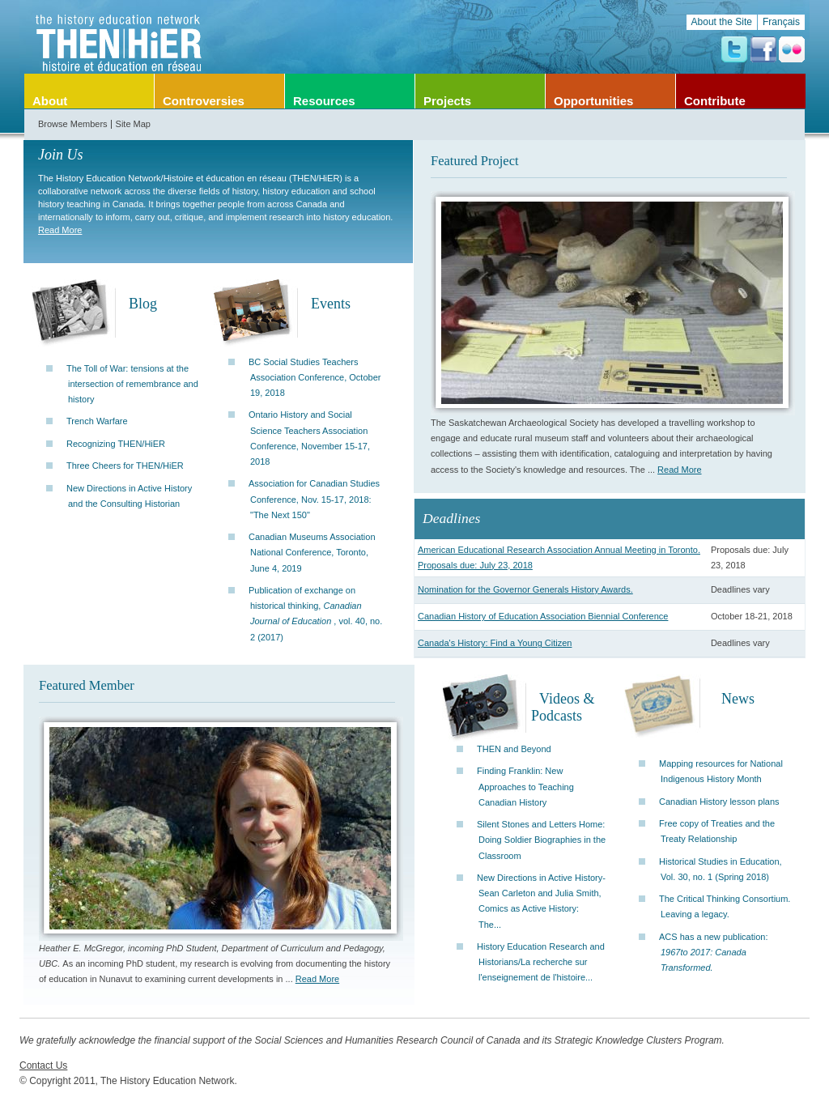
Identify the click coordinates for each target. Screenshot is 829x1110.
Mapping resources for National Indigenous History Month (721, 771)
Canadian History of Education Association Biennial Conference (543, 616)
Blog (143, 304)
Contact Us (43, 1065)
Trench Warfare (97, 421)
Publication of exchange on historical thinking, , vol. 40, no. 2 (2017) (315, 613)
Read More (60, 230)
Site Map (133, 124)
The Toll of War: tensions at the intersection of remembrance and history (132, 384)
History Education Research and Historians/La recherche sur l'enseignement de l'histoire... (541, 962)
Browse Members (73, 124)
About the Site (721, 22)
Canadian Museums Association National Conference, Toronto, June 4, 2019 (312, 552)
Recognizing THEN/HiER (115, 444)
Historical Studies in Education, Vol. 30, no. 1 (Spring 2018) (720, 869)
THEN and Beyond (514, 749)
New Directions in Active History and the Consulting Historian (129, 495)
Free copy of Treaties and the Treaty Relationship (717, 831)
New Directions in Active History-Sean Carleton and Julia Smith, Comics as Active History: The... (541, 901)
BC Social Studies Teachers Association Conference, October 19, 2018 (314, 377)
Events (331, 304)
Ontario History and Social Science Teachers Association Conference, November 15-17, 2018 (309, 438)
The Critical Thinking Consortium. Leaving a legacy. (724, 906)
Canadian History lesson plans (719, 801)
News (738, 699)
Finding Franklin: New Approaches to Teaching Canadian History (525, 786)
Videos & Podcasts (562, 707)
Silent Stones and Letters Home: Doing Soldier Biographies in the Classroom (541, 839)
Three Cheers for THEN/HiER (125, 465)
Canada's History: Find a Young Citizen (495, 643)
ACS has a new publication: (713, 952)
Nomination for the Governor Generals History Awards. (525, 589)
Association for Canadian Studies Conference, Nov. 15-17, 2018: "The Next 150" (314, 498)
